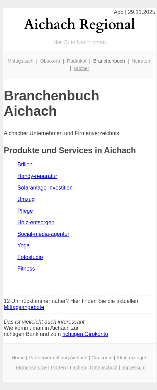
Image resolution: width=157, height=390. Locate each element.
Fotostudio (30, 257)
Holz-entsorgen (36, 222)
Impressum (134, 367)
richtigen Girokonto (85, 334)
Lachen (78, 367)
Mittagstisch (20, 61)
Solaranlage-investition (45, 188)
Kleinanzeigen (132, 357)
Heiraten (141, 61)
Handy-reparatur (37, 176)
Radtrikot (77, 61)
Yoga (23, 245)
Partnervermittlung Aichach (58, 357)
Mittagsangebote (24, 307)
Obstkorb (50, 61)
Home (18, 357)
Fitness (26, 269)
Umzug (26, 199)
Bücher (81, 68)
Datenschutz (103, 367)
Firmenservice (31, 367)
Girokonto (102, 357)
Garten (58, 367)
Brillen (24, 164)
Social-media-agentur (43, 234)
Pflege (25, 211)
